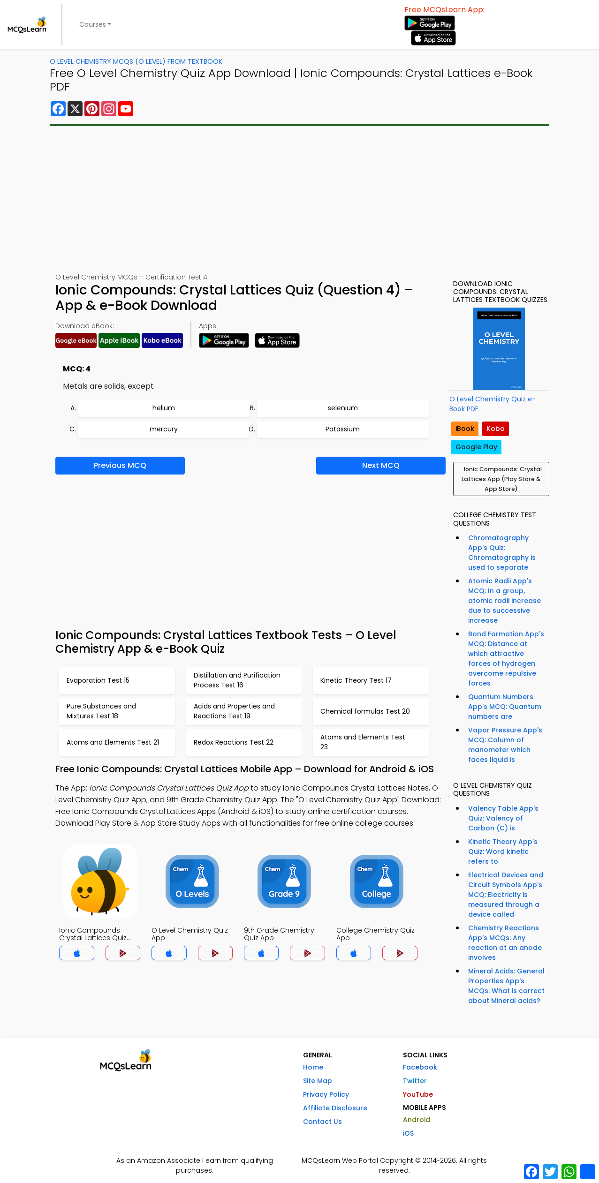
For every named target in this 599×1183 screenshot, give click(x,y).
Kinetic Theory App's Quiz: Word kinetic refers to (503, 851)
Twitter (415, 1080)
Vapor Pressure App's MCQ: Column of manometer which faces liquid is (505, 744)
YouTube (418, 1094)
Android (416, 1119)
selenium (343, 408)
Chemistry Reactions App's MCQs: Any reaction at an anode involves (505, 942)
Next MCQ (381, 465)
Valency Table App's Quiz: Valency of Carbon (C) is (503, 818)
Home (313, 1067)
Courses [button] (92, 24)
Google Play (476, 447)
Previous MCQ (120, 465)
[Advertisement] (299, 199)
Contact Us (322, 1121)
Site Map (317, 1080)
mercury (164, 429)
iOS (408, 1133)
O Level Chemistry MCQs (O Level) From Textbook (136, 61)
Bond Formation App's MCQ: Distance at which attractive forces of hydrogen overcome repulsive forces (506, 658)
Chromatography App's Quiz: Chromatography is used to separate (502, 552)
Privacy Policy (326, 1094)
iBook (464, 428)
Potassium (343, 429)
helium (163, 408)
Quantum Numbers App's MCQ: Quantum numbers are (504, 706)
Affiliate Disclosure (335, 1108)
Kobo (495, 428)
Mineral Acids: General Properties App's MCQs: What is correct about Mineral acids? (506, 985)
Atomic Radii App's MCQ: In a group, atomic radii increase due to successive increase (504, 600)
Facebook (420, 1067)
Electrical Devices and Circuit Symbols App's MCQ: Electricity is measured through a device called (505, 894)
